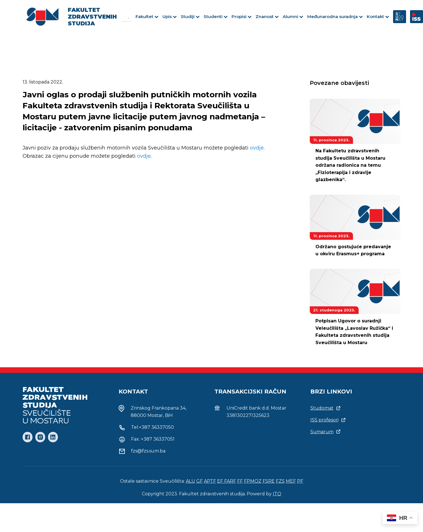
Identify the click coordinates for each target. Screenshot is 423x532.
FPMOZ (252, 481)
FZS (280, 481)
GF (199, 481)
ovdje (257, 148)
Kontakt (378, 16)
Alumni (293, 16)
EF (220, 481)
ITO (277, 493)
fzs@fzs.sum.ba (148, 451)
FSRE (269, 481)
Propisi (242, 16)
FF (240, 481)
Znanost (267, 16)
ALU (190, 481)
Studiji (190, 16)
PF (300, 481)
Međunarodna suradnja (335, 16)
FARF (230, 481)
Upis (169, 16)
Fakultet (147, 16)
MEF (291, 481)
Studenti (216, 16)
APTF (210, 481)
